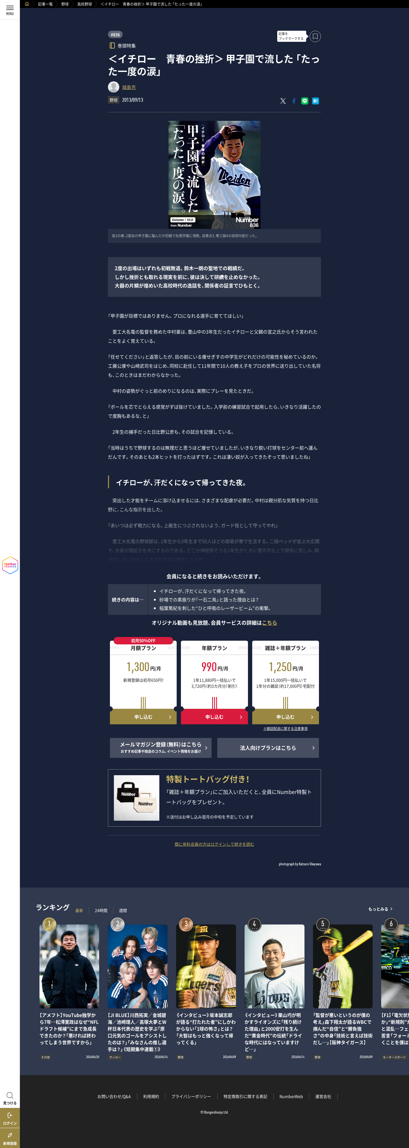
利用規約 (151, 1096)
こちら (269, 622)
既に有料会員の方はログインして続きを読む (214, 844)
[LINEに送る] (305, 101)
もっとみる (378, 909)
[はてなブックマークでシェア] (315, 101)
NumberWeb (291, 1096)
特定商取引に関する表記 (245, 1096)
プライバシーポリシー (191, 1096)
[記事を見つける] (10, 1098)
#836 (115, 34)
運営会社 (323, 1096)
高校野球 (84, 4)
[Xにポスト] (283, 101)
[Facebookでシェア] (294, 101)
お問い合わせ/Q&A (114, 1096)
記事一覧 (45, 4)
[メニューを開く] (10, 10)
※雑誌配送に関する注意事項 (285, 729)
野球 (65, 4)
